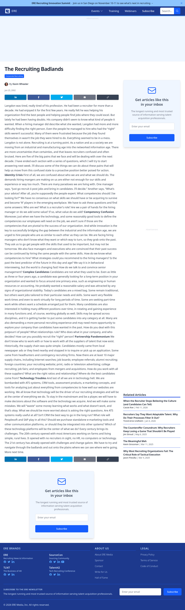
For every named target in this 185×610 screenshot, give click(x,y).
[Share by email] (85, 97)
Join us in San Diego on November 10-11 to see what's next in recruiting (92, 3)
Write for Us (101, 571)
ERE (5, 555)
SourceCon (56, 555)
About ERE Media (104, 554)
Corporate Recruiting (14, 76)
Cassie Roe (128, 407)
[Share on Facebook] (38, 97)
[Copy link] (108, 97)
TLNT (6, 567)
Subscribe (61, 528)
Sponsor (99, 560)
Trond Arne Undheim (133, 421)
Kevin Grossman (131, 444)
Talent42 (54, 567)
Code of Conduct (149, 566)
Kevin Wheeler (20, 84)
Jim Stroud (128, 434)
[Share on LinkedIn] (15, 97)
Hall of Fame (101, 577)
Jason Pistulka (129, 457)
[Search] (177, 11)
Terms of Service (149, 560)
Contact (99, 566)
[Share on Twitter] (62, 97)
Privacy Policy (147, 554)
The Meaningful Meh (135, 441)
